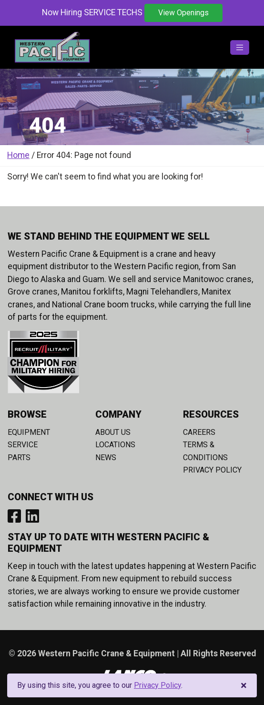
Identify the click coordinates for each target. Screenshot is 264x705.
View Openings (183, 12)
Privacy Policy (212, 469)
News (105, 457)
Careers (199, 432)
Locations (115, 444)
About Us (113, 432)
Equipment (29, 432)
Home (18, 155)
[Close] (243, 685)
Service (23, 444)
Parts (19, 457)
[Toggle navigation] (239, 47)
